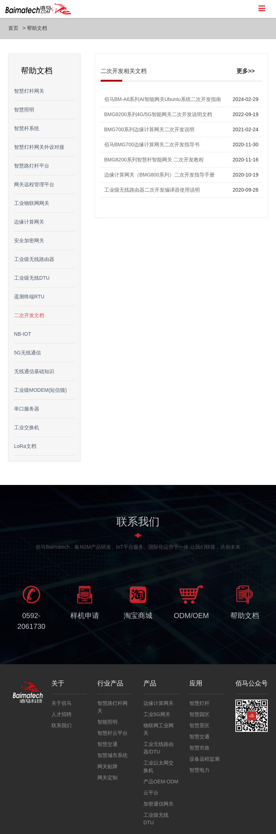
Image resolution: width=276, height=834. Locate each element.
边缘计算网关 (29, 222)
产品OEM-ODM (160, 781)
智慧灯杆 (199, 703)
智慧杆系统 (26, 128)
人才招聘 (61, 714)
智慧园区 (199, 714)
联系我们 (61, 725)
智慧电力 (199, 770)
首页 (13, 28)
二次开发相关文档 (124, 71)
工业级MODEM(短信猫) (40, 390)
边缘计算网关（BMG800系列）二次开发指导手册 (159, 175)
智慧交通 (107, 744)
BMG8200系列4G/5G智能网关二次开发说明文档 (158, 114)
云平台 (150, 793)
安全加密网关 (29, 240)
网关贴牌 (107, 766)
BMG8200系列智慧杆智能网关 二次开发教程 (154, 159)
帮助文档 (37, 28)
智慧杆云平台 (112, 733)
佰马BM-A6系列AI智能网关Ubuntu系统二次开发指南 (162, 99)
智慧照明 (24, 110)
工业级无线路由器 (34, 259)
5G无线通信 (27, 353)
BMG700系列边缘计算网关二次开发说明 (149, 129)
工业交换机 (26, 427)
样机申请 (84, 618)
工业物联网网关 (31, 203)
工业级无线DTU (32, 278)
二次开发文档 (29, 315)
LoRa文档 (25, 446)
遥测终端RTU (29, 296)
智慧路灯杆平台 (31, 166)
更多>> (245, 71)
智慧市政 (199, 748)
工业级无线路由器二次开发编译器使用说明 (152, 190)
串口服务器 (26, 409)
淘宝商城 (138, 618)
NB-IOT (22, 334)
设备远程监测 (204, 759)
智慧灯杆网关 (29, 91)
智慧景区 (199, 725)
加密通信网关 (158, 804)
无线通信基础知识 (34, 371)
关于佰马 (61, 703)
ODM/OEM (191, 618)
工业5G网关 (156, 714)
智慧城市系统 (112, 755)
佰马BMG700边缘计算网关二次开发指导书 (151, 144)
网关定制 (107, 777)
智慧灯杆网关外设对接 (39, 147)
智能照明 (107, 722)
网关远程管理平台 (34, 184)
